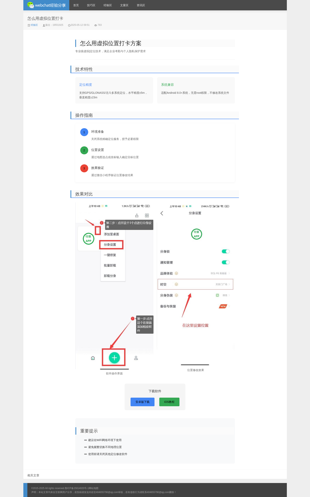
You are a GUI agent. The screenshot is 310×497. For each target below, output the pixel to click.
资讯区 (141, 5)
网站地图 (93, 488)
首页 (76, 5)
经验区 (108, 5)
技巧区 (91, 5)
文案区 (124, 5)
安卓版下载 (143, 401)
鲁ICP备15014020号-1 (77, 488)
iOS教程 (169, 401)
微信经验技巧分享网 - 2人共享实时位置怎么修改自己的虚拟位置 (46, 5)
